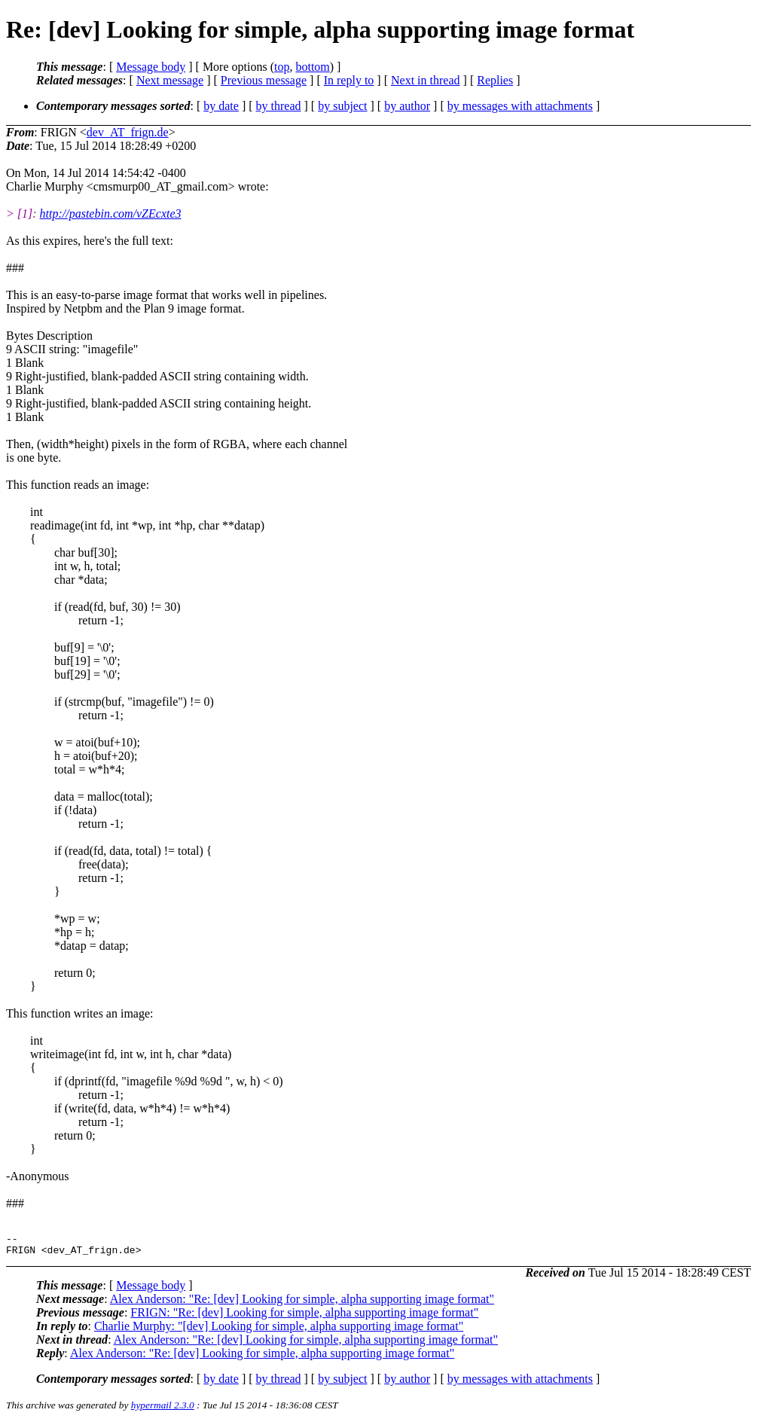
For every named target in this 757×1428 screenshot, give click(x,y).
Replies (495, 80)
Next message (169, 80)
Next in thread (425, 80)
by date (221, 105)
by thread (278, 105)
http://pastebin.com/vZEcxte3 (111, 213)
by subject (342, 105)
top (281, 66)
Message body (150, 66)
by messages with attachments (520, 105)
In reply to (349, 80)
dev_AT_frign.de (128, 132)
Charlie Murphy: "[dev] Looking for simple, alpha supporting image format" (278, 1330)
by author (407, 105)
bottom (312, 66)
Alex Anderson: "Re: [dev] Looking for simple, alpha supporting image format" (302, 1303)
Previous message (264, 80)
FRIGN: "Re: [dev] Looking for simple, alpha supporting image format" (304, 1317)
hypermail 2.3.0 (162, 1409)
